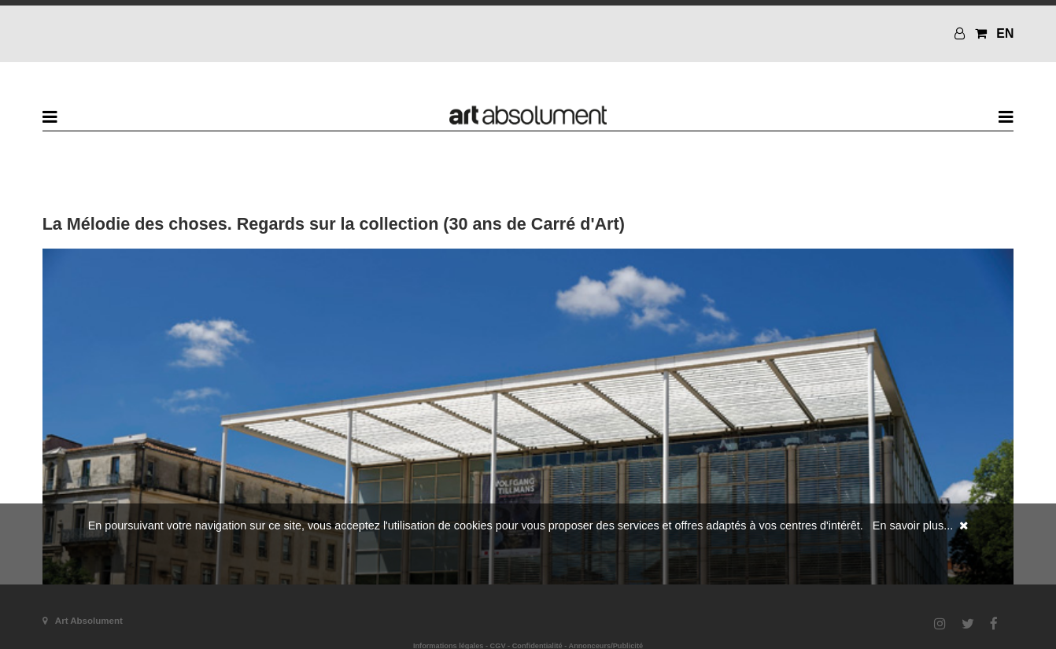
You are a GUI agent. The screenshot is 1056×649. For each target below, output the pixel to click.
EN (1005, 33)
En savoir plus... (913, 525)
